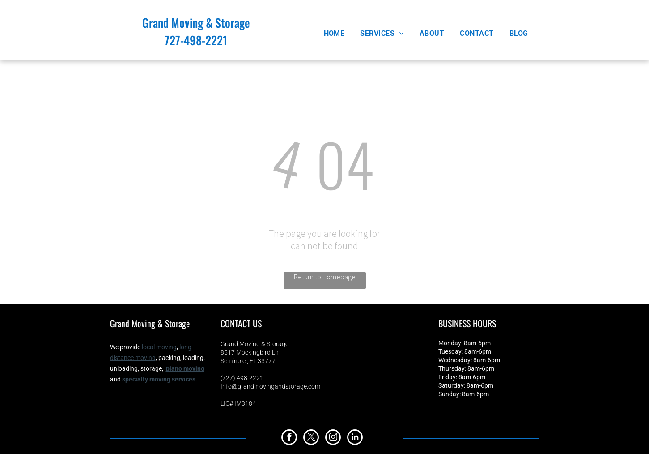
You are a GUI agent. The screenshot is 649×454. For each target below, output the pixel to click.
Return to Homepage (325, 276)
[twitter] (311, 438)
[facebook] (289, 438)
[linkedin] (355, 438)
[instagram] (333, 438)
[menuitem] (337, 33)
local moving (159, 347)
